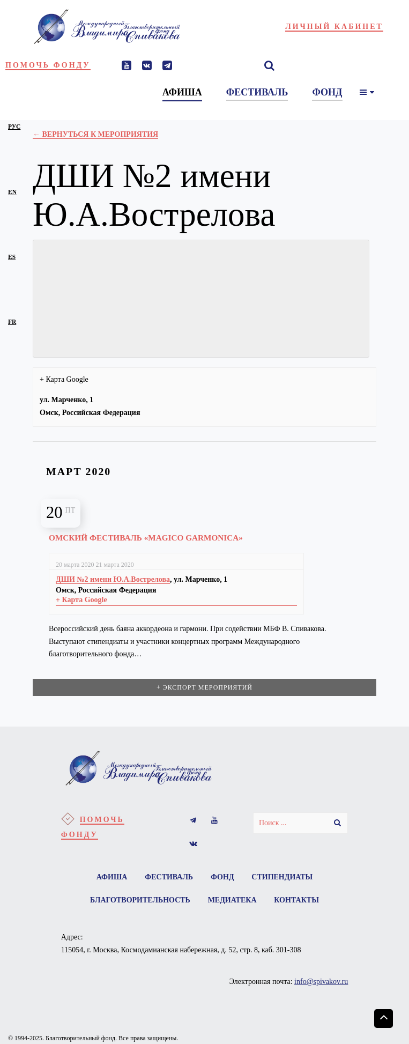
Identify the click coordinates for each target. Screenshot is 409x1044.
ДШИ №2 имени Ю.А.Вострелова (113, 579)
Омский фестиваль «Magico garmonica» (146, 537)
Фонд (222, 877)
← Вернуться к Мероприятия (95, 134)
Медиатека (232, 901)
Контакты (296, 901)
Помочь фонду (48, 65)
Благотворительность (140, 901)
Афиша (111, 877)
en (12, 192)
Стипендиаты (282, 877)
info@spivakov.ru (321, 982)
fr (12, 322)
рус (14, 126)
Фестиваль (169, 877)
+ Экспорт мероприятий (204, 687)
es (12, 257)
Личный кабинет (334, 27)
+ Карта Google (64, 379)
